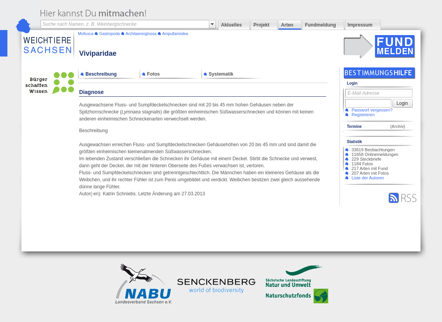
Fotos (151, 74)
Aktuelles (231, 25)
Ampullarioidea (175, 34)
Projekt (261, 25)
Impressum (360, 25)
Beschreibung (98, 74)
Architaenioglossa (141, 34)
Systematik (218, 74)
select (212, 24)
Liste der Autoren (368, 177)
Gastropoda (109, 34)
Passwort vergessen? (372, 110)
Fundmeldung (320, 25)
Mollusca (85, 34)
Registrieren (363, 114)
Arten (287, 25)
